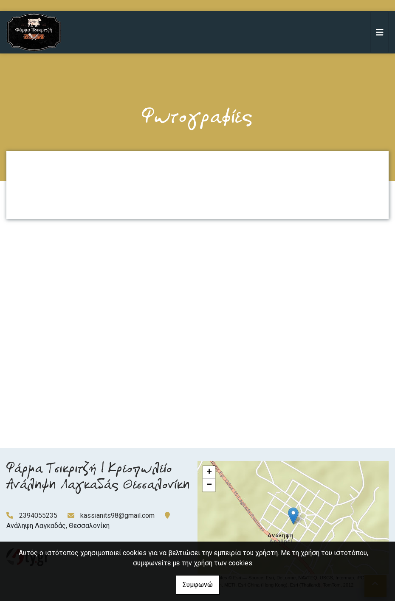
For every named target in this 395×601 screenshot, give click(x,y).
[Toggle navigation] (379, 32)
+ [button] (209, 472)
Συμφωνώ (198, 585)
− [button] (209, 485)
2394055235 (38, 515)
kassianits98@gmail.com (117, 515)
